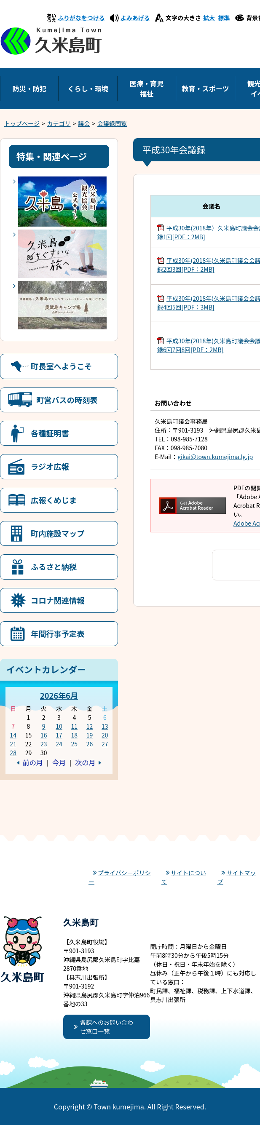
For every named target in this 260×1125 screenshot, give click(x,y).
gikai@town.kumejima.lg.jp (215, 456)
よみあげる (135, 17)
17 (59, 735)
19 (89, 735)
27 (105, 744)
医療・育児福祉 (147, 88)
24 (59, 744)
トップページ (22, 123)
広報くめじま (54, 499)
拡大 (209, 17)
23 (43, 744)
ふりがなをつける (81, 17)
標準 (224, 17)
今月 (59, 762)
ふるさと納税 (54, 566)
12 (89, 726)
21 (13, 744)
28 (13, 752)
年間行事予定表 (57, 633)
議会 (84, 123)
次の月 (85, 762)
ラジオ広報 (50, 466)
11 (74, 726)
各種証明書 (50, 433)
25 (74, 744)
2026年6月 (59, 695)
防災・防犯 (29, 88)
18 (74, 735)
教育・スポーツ (205, 88)
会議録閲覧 (112, 123)
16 (43, 735)
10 (59, 726)
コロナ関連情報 (57, 600)
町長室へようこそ (61, 366)
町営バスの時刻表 (67, 399)
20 (105, 735)
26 (89, 744)
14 (13, 735)
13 (105, 726)
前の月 (33, 762)
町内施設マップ (57, 533)
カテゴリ (59, 123)
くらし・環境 (87, 88)
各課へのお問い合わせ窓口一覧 (106, 1026)
